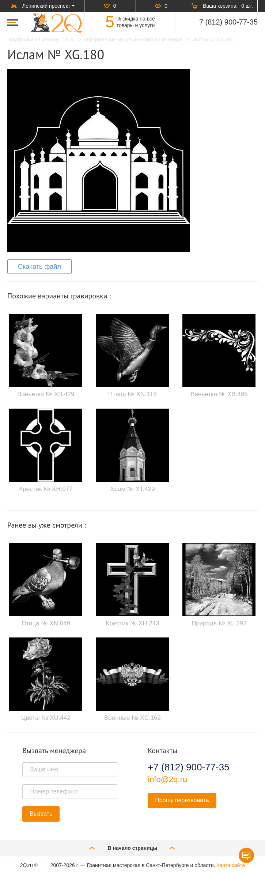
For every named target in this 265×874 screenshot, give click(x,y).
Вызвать (41, 814)
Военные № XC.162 (132, 717)
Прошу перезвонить (182, 800)
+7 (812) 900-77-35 (188, 767)
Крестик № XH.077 (45, 489)
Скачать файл (39, 266)
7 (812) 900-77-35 (228, 22)
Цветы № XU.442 (46, 717)
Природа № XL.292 (219, 623)
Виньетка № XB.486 (218, 394)
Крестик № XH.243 (132, 623)
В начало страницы (133, 848)
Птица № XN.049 (46, 623)
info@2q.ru (167, 779)
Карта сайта (230, 865)
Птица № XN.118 (132, 394)
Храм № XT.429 (132, 489)
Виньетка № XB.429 (45, 394)
